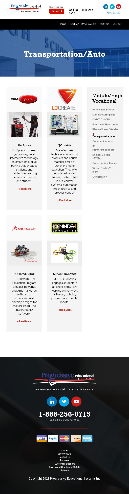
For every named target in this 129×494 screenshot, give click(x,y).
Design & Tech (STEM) (101, 156)
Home (63, 24)
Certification (99, 176)
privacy (64, 470)
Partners (104, 24)
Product (74, 24)
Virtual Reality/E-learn (102, 170)
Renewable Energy (103, 109)
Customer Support (64, 463)
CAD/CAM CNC (101, 119)
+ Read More (24, 188)
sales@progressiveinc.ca (64, 419)
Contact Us (64, 457)
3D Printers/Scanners (103, 148)
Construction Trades (104, 163)
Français (113, 12)
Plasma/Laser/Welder (105, 129)
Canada (57, 11)
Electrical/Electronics (105, 124)
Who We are (89, 24)
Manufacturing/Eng (103, 114)
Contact (117, 24)
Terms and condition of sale (64, 467)
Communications (102, 141)
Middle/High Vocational (107, 98)
